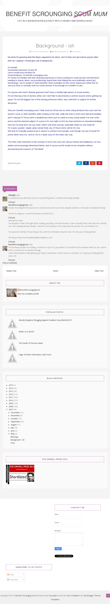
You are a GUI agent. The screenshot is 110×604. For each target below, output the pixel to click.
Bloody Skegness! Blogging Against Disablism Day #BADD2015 (45, 320)
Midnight (12, 195)
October (14, 418)
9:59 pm (11, 202)
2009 (11, 403)
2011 (11, 397)
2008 (11, 406)
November (15, 415)
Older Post (99, 271)
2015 (11, 385)
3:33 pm (11, 217)
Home (55, 271)
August (14, 424)
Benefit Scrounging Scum (25, 595)
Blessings (14, 437)
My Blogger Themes (92, 595)
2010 (11, 400)
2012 (11, 394)
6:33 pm (11, 241)
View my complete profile (28, 293)
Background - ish (17, 440)
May (13, 433)
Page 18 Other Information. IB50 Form (35, 354)
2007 (11, 409)
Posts (10, 575)
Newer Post (11, 271)
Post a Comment (10, 263)
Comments (12, 580)
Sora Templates (73, 595)
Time (12, 443)
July (12, 427)
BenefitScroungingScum (18, 205)
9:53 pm (11, 260)
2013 (11, 391)
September (16, 421)
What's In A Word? (26, 331)
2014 (11, 388)
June (13, 431)
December (15, 412)
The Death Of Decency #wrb (31, 343)
